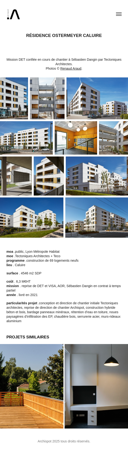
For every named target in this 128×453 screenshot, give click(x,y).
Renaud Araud (71, 68)
